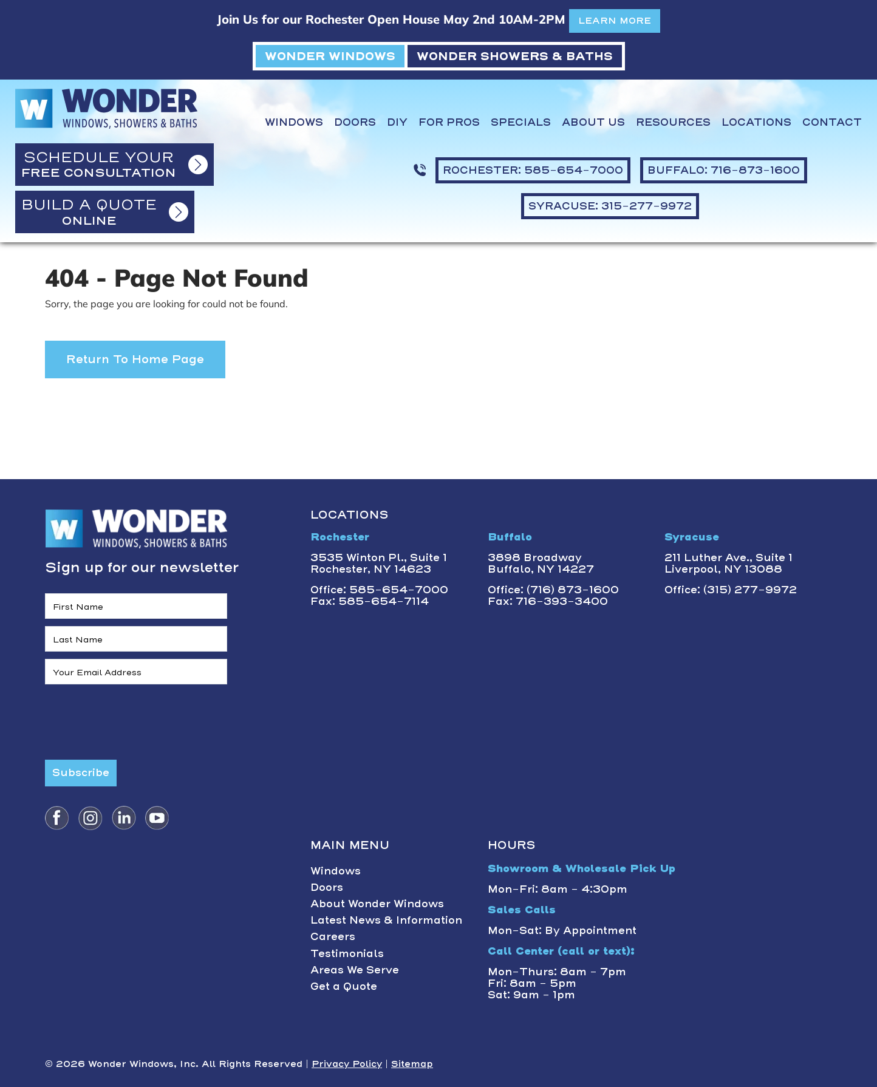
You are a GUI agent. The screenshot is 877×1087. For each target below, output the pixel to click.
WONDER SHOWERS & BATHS (515, 56)
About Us (593, 122)
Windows (294, 122)
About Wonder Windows (377, 904)
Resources (673, 122)
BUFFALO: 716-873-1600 (723, 170)
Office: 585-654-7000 (379, 590)
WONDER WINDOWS (330, 56)
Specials (521, 122)
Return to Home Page (135, 359)
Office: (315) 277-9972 (730, 590)
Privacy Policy (347, 1063)
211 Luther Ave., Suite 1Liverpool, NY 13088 (728, 563)
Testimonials (347, 953)
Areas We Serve (354, 970)
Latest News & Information (386, 920)
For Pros (449, 122)
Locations (756, 122)
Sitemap (412, 1063)
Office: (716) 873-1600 (553, 590)
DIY (397, 122)
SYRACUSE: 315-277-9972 (610, 206)
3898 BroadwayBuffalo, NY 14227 (541, 563)
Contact (832, 122)
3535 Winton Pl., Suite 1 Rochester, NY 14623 (378, 563)
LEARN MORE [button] (614, 20)
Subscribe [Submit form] (80, 772)
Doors (355, 122)
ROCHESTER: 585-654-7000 (533, 170)
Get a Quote (343, 986)
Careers (332, 936)
